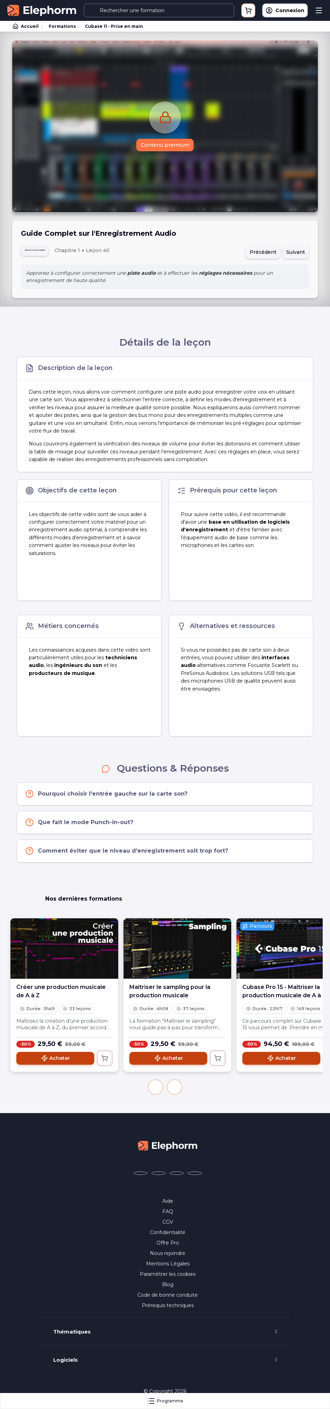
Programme (165, 1401)
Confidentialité (167, 1236)
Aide (167, 1204)
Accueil (26, 26)
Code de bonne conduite (167, 1298)
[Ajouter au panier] (104, 1061)
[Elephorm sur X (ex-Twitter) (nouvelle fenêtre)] (159, 1176)
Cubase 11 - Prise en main (114, 26)
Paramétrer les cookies (167, 1277)
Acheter (55, 1061)
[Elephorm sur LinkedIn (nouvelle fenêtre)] (195, 1176)
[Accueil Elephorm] (167, 1149)
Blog (168, 1288)
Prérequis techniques (168, 1309)
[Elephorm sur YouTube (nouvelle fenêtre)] (177, 1176)
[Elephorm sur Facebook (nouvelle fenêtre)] (140, 1176)
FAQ (167, 1215)
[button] (155, 1090)
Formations (62, 26)
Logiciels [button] (65, 1363)
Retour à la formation (51, 252)
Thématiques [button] (72, 1335)
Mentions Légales (168, 1267)
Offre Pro (167, 1246)
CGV (167, 1225)
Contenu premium (165, 146)
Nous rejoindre (167, 1257)
